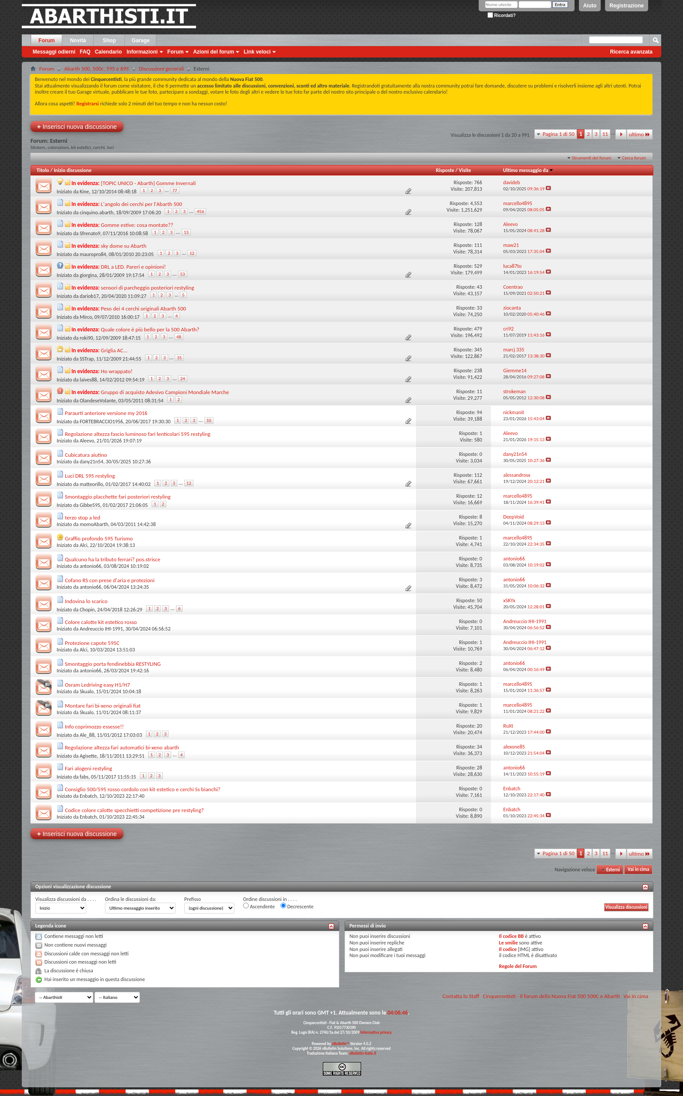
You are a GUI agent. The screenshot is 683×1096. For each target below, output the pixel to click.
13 (186, 232)
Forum (46, 40)
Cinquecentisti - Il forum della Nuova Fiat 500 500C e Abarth (551, 996)
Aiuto (590, 6)
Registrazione (626, 6)
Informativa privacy (376, 1032)
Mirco (86, 317)
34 (479, 747)
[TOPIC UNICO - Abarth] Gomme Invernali (148, 183)
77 (174, 190)
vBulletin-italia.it (362, 1053)
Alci (84, 545)
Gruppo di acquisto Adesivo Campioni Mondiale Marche (165, 392)
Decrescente (297, 906)
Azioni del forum (213, 52)
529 (478, 266)
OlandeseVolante (98, 401)
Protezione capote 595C (92, 643)
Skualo (87, 691)
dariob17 (89, 296)
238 (478, 371)
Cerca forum (634, 158)
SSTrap (87, 359)
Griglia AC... (114, 350)
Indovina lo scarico (86, 601)
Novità (78, 40)
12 (191, 253)
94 (479, 412)
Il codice (508, 949)
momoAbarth (94, 524)
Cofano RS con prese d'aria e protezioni (110, 580)
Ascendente (259, 906)
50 (479, 600)
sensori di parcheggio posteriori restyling (147, 287)
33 (479, 308)
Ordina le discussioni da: (130, 899)
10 (208, 420)
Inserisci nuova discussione (77, 126)
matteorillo (91, 484)
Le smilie (508, 943)
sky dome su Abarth (123, 246)
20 (479, 726)
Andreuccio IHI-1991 (101, 629)
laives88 (88, 380)
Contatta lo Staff (461, 996)
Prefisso (192, 899)
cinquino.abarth (96, 212)
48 (178, 337)
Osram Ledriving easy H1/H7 (97, 684)
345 (478, 350)
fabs (84, 777)
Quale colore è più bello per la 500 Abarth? (150, 329)
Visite (465, 170)
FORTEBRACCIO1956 (101, 421)
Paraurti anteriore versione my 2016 (106, 413)
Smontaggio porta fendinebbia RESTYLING (113, 664)
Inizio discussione (72, 170)
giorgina (88, 275)
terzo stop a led (82, 517)
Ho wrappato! (117, 371)
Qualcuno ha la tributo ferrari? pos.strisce (112, 559)
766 (478, 182)
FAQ (85, 52)
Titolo (43, 170)
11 (605, 134)
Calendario (108, 52)
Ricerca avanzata (631, 52)
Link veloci (256, 52)
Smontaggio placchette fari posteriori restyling (118, 496)
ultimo (639, 134)
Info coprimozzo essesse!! (94, 726)
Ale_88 (87, 735)
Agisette (88, 756)
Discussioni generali (161, 68)
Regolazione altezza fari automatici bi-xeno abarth (122, 747)
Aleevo (87, 441)
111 (478, 245)
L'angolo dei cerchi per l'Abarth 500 (141, 204)
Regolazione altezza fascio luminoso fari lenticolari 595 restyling (137, 434)
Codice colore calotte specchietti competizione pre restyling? (134, 810)
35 (179, 358)
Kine (84, 192)
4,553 (476, 203)
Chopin (87, 610)
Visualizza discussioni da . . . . (65, 899)
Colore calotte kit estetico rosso (101, 622)
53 (182, 274)
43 (479, 287)
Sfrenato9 (90, 233)
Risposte (445, 170)
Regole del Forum (518, 966)
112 (478, 475)
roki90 (86, 338)
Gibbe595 (90, 505)
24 (182, 378)
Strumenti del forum (592, 158)
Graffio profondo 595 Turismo (99, 538)
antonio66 (90, 566)
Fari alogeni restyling (88, 768)
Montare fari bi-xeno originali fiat (103, 705)
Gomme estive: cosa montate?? (137, 225)
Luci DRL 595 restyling (90, 475)
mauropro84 (93, 254)
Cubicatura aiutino (86, 455)
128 (478, 224)
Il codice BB (511, 936)
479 (478, 329)
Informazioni (142, 52)
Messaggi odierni (54, 52)
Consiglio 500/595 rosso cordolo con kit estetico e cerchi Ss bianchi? (142, 789)
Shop (109, 40)
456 (200, 211)
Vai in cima (638, 870)
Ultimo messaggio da (528, 170)
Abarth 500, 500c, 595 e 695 (96, 68)
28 (479, 768)
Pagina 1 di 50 (559, 134)
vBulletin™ (340, 1043)
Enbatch (88, 796)
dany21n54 (91, 462)
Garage (140, 40)
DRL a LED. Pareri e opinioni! (133, 266)
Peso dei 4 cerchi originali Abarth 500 (143, 308)
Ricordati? (501, 15)
